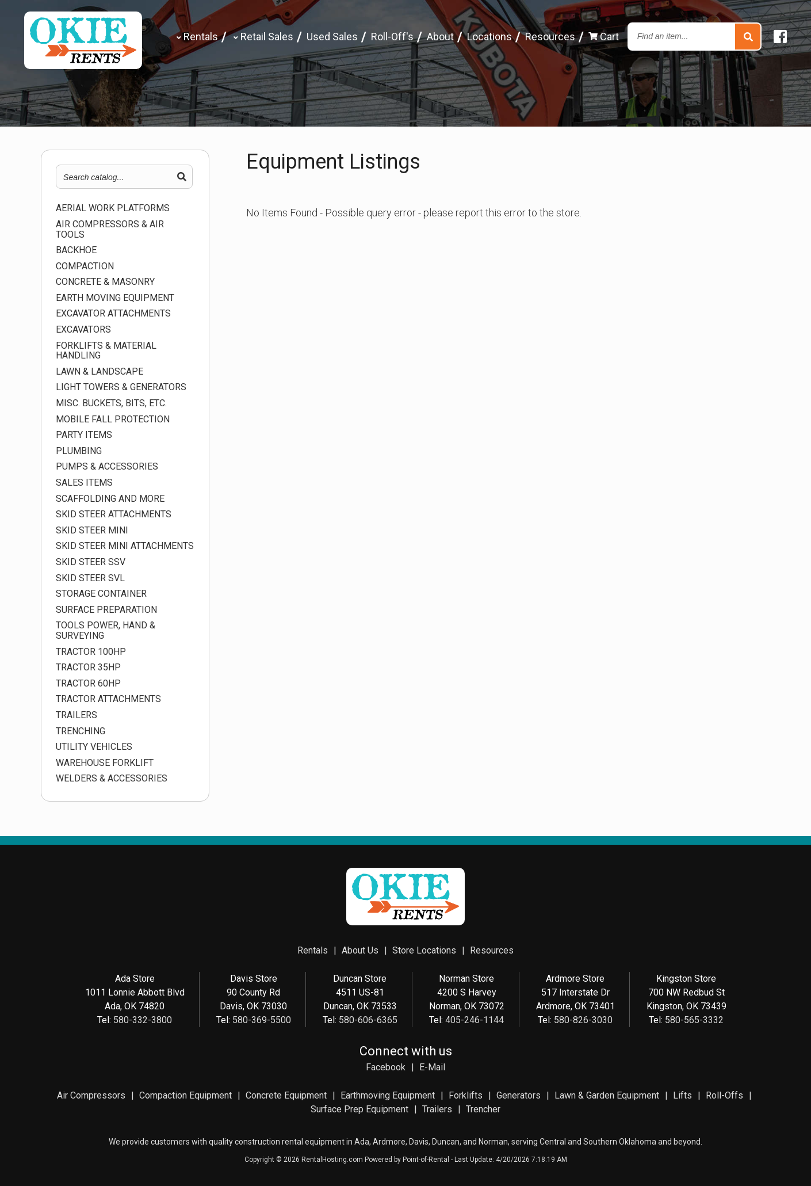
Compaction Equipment (185, 1095)
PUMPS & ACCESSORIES (107, 467)
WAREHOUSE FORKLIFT (105, 763)
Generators (518, 1095)
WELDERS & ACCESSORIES (111, 778)
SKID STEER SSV (90, 562)
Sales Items (84, 483)
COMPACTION (85, 266)
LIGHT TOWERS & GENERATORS (121, 387)
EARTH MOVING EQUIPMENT (115, 298)
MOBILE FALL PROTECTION (113, 419)
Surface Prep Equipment (359, 1109)
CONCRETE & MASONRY (105, 282)
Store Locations (424, 950)
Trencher (483, 1109)
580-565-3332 (694, 1020)
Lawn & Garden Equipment (606, 1095)
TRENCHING (80, 731)
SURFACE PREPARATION (106, 610)
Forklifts (466, 1095)
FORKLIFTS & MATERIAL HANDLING (106, 351)
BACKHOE (76, 250)
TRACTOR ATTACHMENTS (108, 699)
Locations (489, 36)
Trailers (437, 1109)
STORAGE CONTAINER (101, 594)
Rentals (196, 36)
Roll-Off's (392, 36)
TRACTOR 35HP (88, 667)
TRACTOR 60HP (88, 683)
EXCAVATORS (83, 330)
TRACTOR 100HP (91, 652)
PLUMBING (79, 451)
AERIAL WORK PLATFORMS (113, 208)
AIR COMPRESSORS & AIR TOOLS (110, 229)
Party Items (84, 435)
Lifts (682, 1095)
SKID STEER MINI (92, 530)
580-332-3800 (142, 1020)
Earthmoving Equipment (388, 1095)
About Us (360, 950)
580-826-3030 (583, 1020)
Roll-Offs (724, 1095)
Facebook (386, 1067)
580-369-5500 (261, 1020)
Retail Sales (262, 36)
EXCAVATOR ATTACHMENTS (113, 313)
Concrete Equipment (286, 1095)
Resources (550, 36)
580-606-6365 (368, 1020)
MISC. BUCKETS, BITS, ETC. (111, 403)
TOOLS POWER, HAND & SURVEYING (105, 630)
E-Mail (432, 1067)
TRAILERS (76, 715)
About (440, 36)
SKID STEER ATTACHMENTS (113, 514)
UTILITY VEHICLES (94, 747)
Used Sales (332, 36)
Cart (603, 36)
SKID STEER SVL (90, 578)
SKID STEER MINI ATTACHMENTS (125, 546)
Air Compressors (91, 1095)
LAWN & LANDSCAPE (99, 372)
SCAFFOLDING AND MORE (110, 499)
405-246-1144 (474, 1020)
